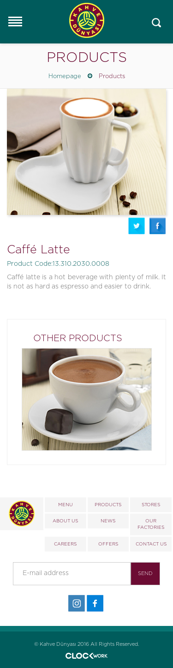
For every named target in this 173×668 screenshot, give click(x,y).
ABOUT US (65, 521)
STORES (151, 505)
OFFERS (108, 544)
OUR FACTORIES (150, 524)
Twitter (136, 225)
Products (112, 77)
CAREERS (65, 544)
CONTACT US (151, 544)
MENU (65, 505)
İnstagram (76, 603)
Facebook (157, 225)
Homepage (64, 77)
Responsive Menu (15, 21)
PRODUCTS (108, 505)
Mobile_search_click (156, 23)
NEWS (108, 521)
